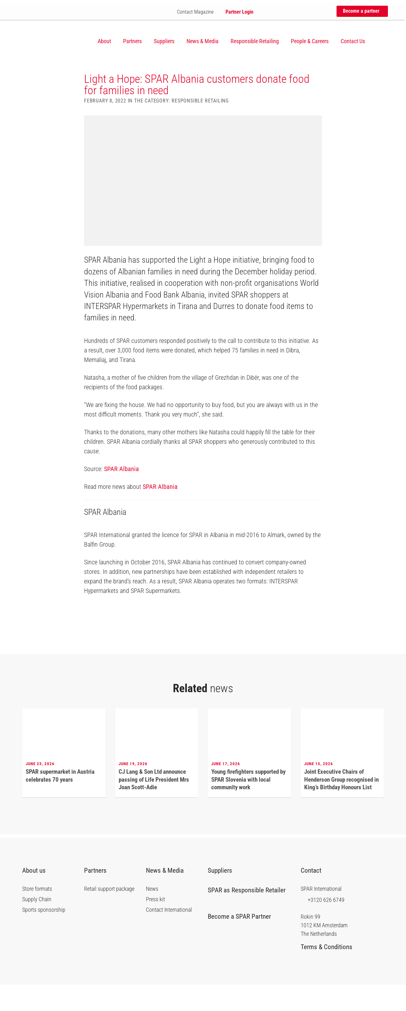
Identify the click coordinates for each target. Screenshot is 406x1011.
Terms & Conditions (329, 973)
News (152, 915)
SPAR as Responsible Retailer (246, 919)
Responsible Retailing (255, 41)
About (104, 41)
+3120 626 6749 (322, 926)
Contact (314, 897)
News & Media (203, 41)
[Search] (380, 41)
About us (36, 897)
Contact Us (353, 41)
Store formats (37, 915)
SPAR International (53, 40)
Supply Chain (36, 926)
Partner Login (237, 12)
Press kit (155, 926)
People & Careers (310, 41)
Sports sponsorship (43, 936)
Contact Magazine (192, 12)
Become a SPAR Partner (242, 943)
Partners (132, 41)
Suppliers (164, 41)
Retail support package (109, 915)
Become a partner (361, 11)
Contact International (169, 936)
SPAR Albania (121, 495)
